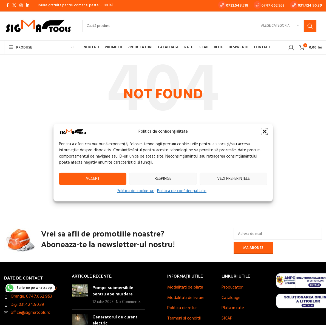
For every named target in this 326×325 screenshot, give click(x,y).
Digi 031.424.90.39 (27, 304)
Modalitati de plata (185, 287)
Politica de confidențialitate (181, 190)
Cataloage (231, 298)
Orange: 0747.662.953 (31, 296)
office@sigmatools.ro (30, 312)
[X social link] (14, 6)
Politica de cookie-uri (135, 190)
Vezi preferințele (233, 178)
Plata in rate (233, 308)
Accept (93, 178)
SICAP (227, 318)
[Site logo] (37, 26)
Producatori (232, 287)
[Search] (199, 26)
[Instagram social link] (21, 6)
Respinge (163, 178)
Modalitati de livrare (186, 298)
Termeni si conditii (184, 318)
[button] (264, 131)
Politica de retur (182, 308)
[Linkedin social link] (27, 6)
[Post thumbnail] (80, 294)
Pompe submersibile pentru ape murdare (112, 290)
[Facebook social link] (7, 6)
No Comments (128, 302)
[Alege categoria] (280, 26)
